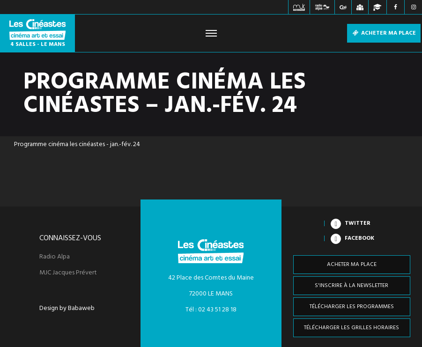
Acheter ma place (384, 33)
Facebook (359, 238)
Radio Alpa (54, 257)
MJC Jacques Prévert (68, 273)
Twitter (357, 223)
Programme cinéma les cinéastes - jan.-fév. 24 (77, 144)
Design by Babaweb (67, 308)
